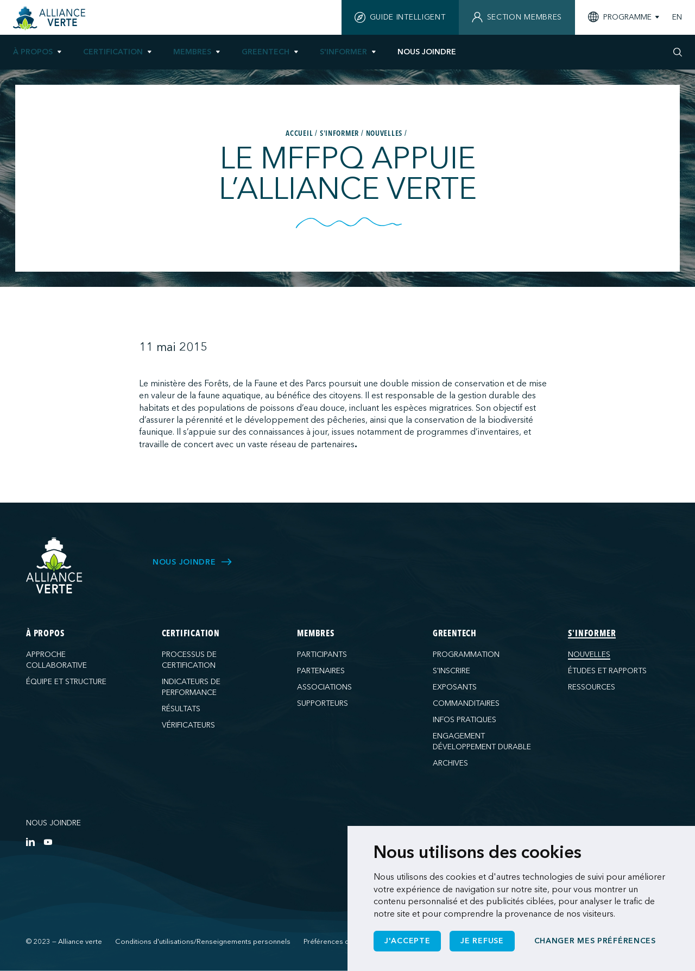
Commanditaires (466, 703)
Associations (324, 687)
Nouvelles (589, 654)
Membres (192, 52)
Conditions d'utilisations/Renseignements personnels (202, 942)
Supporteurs (322, 703)
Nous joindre (53, 823)
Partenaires (321, 671)
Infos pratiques (464, 720)
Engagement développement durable (482, 741)
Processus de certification (189, 660)
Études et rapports (607, 671)
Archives (450, 763)
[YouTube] (47, 841)
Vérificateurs (188, 725)
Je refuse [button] (481, 941)
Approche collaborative (56, 660)
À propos (33, 52)
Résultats (181, 709)
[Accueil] (51, 18)
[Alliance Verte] (54, 565)
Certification (113, 52)
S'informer (343, 52)
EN (677, 17)
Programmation (466, 654)
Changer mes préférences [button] (595, 941)
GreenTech (265, 52)
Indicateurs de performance (191, 687)
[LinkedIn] (30, 841)
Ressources (591, 687)
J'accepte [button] (407, 941)
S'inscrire (451, 671)
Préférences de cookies (343, 942)
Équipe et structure (66, 681)
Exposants (455, 687)
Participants (322, 654)
